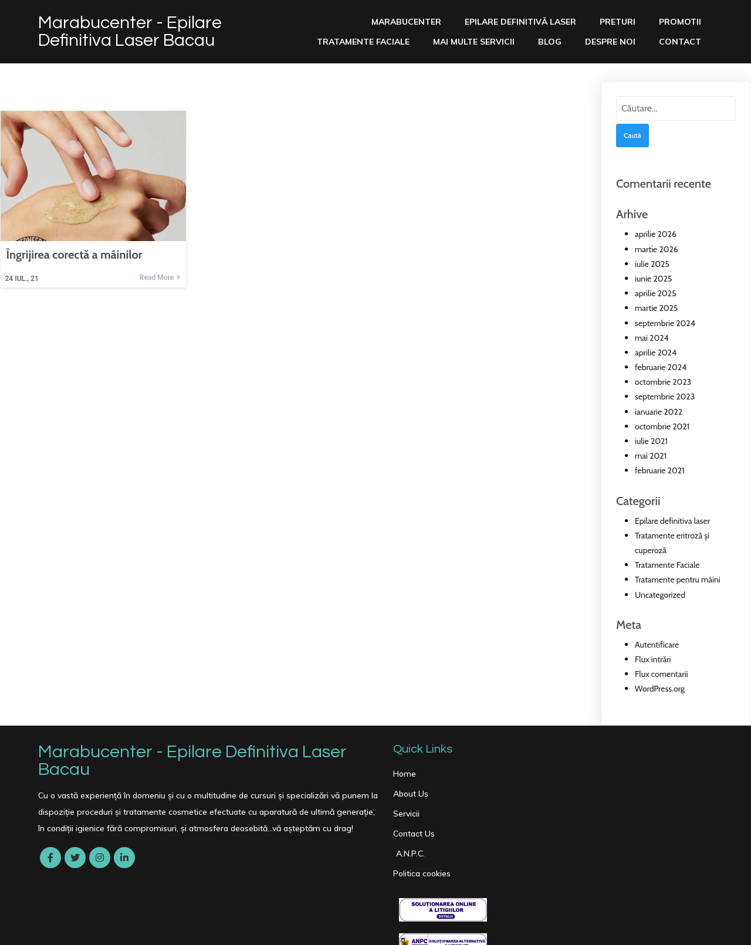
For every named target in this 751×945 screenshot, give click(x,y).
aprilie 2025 (655, 293)
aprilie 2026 (655, 234)
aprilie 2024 (655, 352)
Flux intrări (653, 659)
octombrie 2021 (662, 426)
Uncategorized (660, 594)
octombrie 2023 (663, 382)
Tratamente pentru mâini (677, 579)
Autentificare (657, 644)
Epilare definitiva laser (672, 520)
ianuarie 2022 (658, 411)
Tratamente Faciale (667, 565)
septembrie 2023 (665, 396)
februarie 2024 (660, 367)
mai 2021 (651, 456)
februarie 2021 (660, 470)
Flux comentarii (661, 674)
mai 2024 (652, 337)
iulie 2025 (652, 263)
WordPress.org (660, 688)
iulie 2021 (651, 441)
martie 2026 (656, 248)
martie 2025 (656, 308)
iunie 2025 (653, 278)
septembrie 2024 (665, 322)
